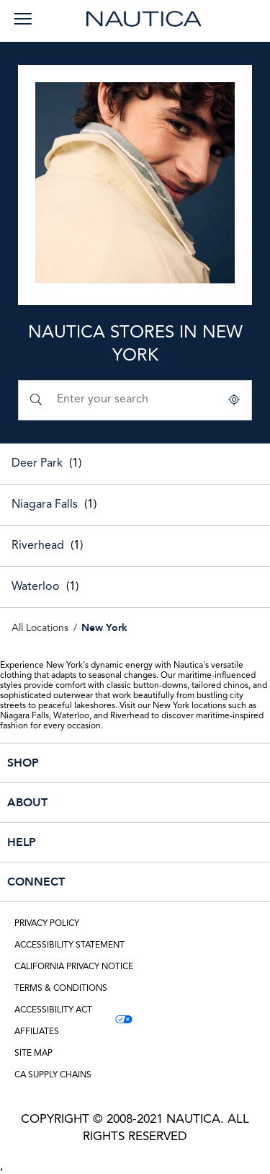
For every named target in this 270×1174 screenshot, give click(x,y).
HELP (103, 842)
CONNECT (103, 882)
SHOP (103, 763)
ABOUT (103, 803)
